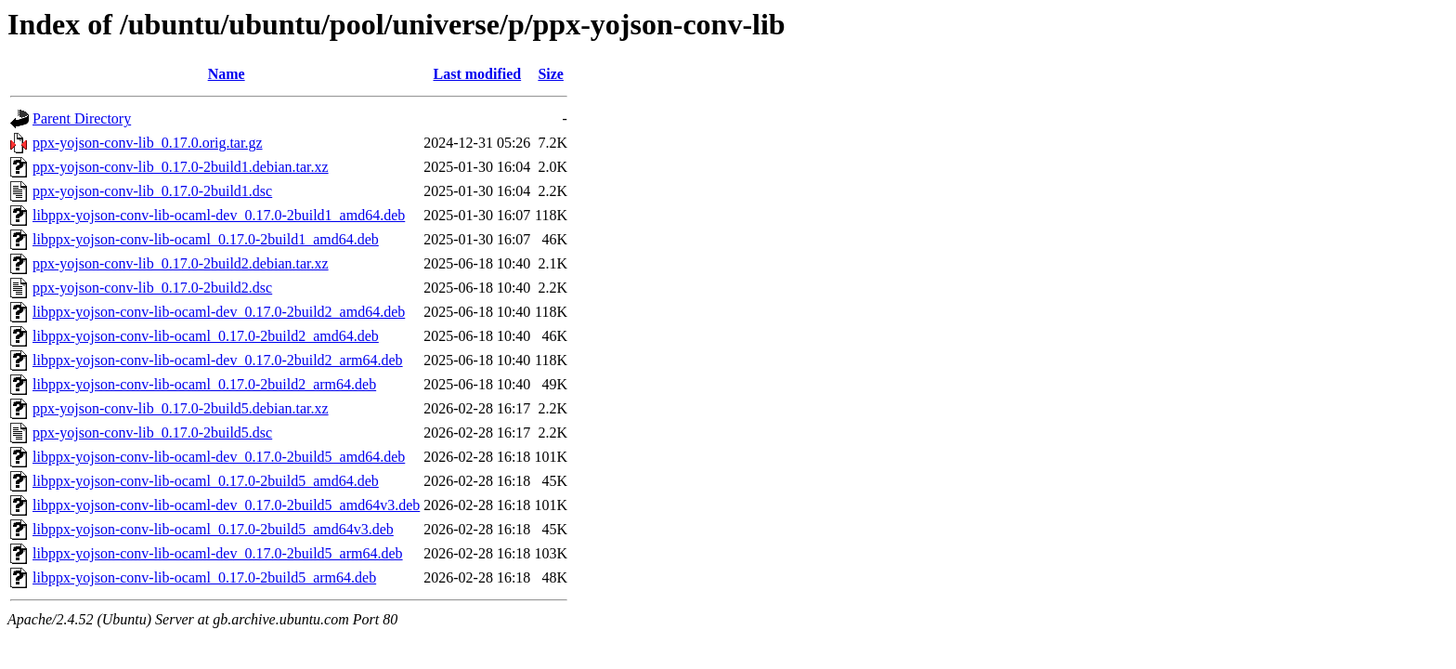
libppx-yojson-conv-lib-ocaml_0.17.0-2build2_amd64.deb (205, 336)
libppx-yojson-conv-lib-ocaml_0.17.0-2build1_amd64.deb (205, 239)
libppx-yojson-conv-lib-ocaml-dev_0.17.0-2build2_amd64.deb (218, 312)
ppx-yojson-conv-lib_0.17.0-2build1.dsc (152, 191)
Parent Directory (81, 118)
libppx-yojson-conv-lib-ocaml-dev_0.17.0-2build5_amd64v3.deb (226, 505)
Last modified (477, 74)
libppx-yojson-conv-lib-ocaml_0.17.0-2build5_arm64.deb (204, 577)
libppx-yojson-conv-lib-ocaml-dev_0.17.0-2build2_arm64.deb (217, 360)
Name (226, 74)
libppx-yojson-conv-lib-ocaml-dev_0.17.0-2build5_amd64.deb (218, 457)
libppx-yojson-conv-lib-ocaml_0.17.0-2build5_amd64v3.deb (213, 529)
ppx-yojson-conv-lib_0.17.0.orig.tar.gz (147, 143)
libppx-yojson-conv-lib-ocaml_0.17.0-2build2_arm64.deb (204, 384)
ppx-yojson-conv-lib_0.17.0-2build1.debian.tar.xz (180, 167)
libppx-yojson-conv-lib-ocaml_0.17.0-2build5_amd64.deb (205, 481)
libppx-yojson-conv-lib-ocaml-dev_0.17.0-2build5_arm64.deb (217, 553)
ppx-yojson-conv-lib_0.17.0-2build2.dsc (152, 287)
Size (551, 74)
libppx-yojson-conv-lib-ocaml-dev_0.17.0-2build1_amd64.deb (218, 215)
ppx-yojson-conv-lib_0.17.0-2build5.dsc (152, 432)
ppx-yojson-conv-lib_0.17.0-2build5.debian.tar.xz (180, 408)
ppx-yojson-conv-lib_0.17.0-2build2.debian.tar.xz (180, 263)
